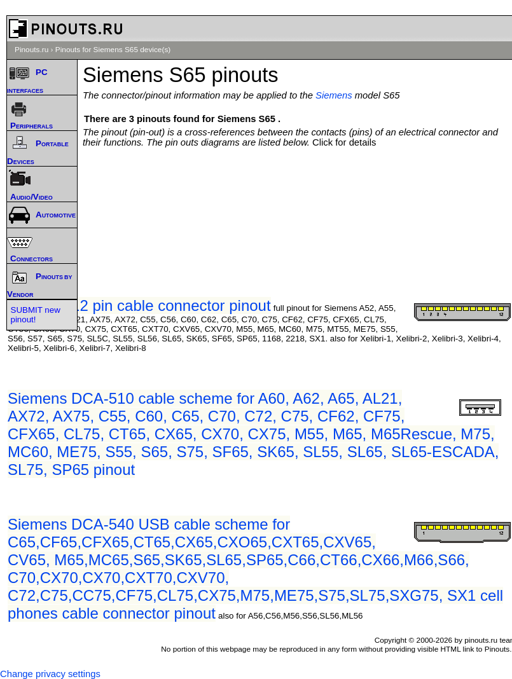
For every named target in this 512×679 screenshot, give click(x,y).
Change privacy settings (50, 674)
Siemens (333, 95)
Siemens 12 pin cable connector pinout (139, 305)
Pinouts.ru (31, 49)
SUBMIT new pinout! (35, 314)
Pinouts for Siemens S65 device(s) (112, 49)
